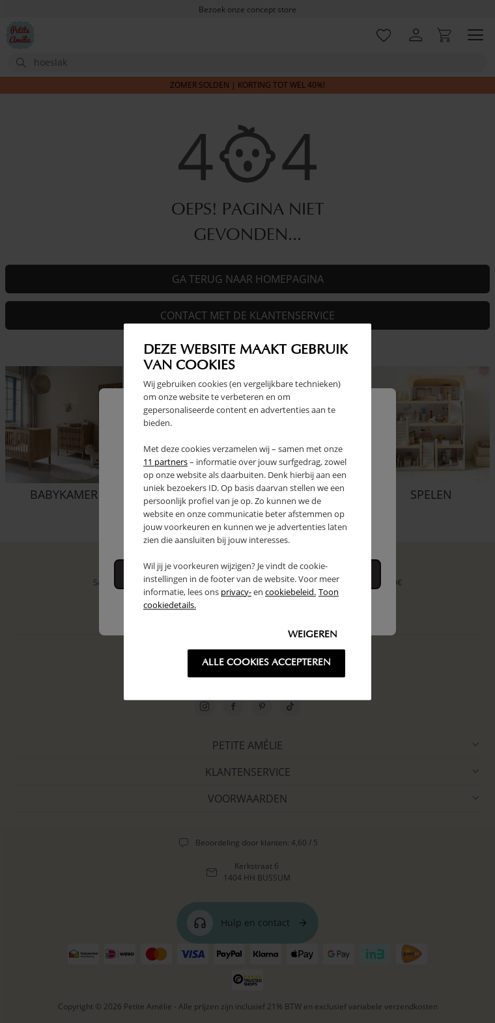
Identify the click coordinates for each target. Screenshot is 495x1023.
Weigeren (312, 635)
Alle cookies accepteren (266, 663)
